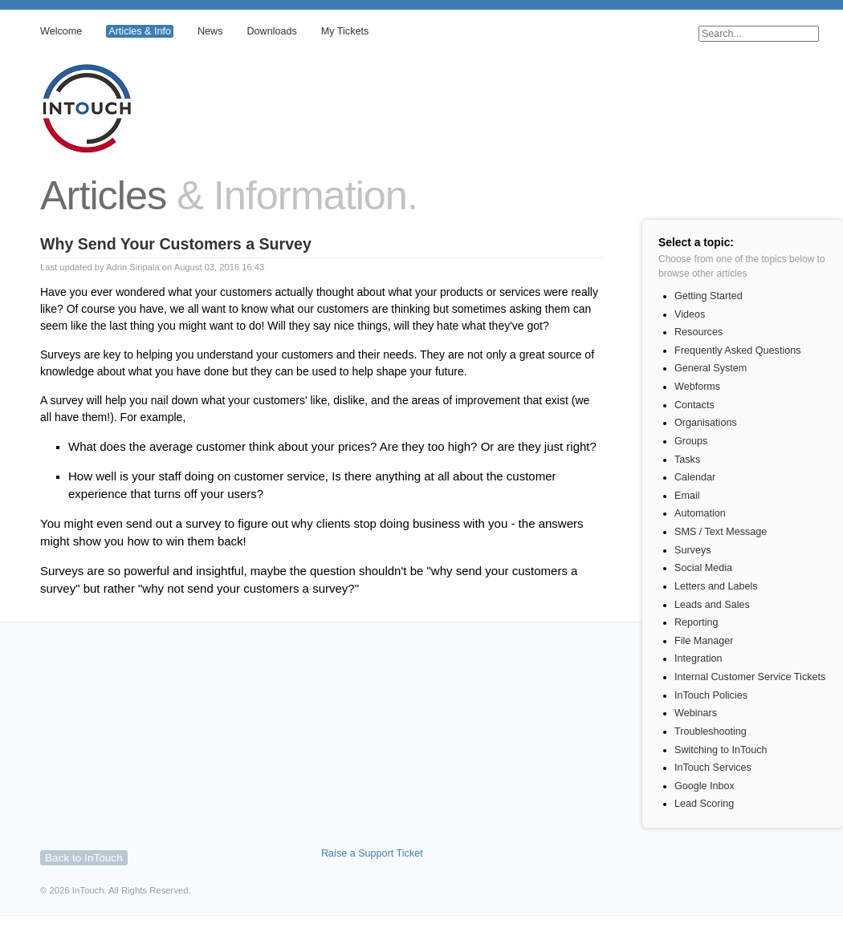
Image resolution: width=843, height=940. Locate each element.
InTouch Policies (710, 695)
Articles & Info (139, 31)
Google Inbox (704, 786)
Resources (698, 332)
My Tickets (345, 31)
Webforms (697, 386)
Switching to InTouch (721, 750)
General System (710, 368)
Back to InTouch (84, 858)
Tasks (687, 459)
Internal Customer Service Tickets (749, 677)
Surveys (692, 550)
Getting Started (708, 296)
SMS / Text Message (720, 531)
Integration (698, 658)
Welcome (61, 31)
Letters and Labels (716, 586)
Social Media (703, 567)
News (210, 31)
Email (687, 495)
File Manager (704, 640)
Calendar (694, 477)
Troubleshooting (710, 731)
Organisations (705, 422)
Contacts (694, 405)
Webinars (695, 713)
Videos (689, 314)
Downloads (271, 31)
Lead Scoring (704, 803)
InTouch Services (712, 767)
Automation (700, 513)
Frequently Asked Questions (737, 350)
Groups (690, 441)
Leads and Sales (712, 604)
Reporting (696, 622)
